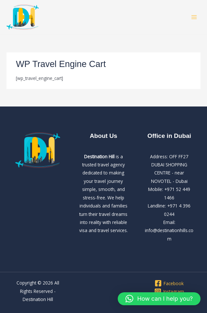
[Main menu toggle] (194, 17)
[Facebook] (169, 283)
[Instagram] (169, 291)
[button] (159, 298)
